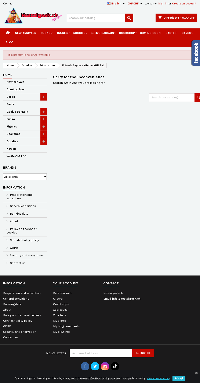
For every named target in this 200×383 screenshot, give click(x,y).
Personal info (62, 293)
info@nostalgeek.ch (126, 299)
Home (7, 75)
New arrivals (25, 33)
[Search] (100, 18)
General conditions (22, 206)
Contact (8, 3)
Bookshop (127, 33)
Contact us (17, 263)
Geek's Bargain (102, 33)
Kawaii (11, 149)
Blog (9, 42)
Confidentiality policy (24, 240)
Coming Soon (150, 33)
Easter (171, 33)
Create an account (184, 3)
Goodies (79, 33)
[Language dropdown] (116, 3)
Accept (179, 378)
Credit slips (61, 304)
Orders (58, 299)
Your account (65, 283)
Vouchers (59, 315)
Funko (46, 33)
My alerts (59, 321)
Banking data (18, 213)
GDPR (13, 248)
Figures (62, 33)
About (13, 221)
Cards (186, 33)
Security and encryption (26, 255)
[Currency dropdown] (135, 3)
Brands (9, 167)
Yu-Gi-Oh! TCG (16, 156)
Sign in (162, 3)
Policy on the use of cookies (22, 230)
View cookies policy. (158, 378)
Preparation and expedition (20, 196)
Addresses (60, 310)
